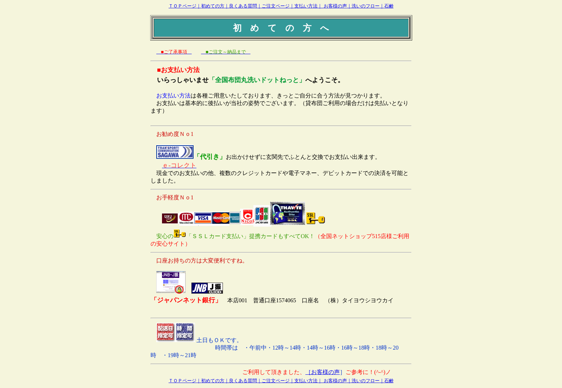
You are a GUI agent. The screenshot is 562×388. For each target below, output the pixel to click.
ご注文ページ (276, 6)
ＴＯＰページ (182, 6)
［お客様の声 (322, 372)
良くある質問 (243, 6)
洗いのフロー (366, 6)
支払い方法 (306, 6)
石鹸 (389, 6)
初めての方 (212, 6)
